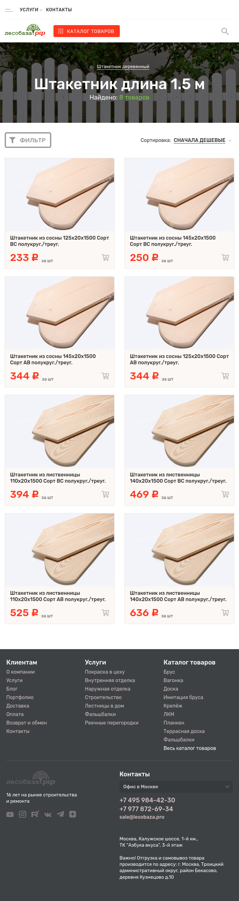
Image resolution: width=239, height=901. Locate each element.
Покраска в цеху (105, 672)
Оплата (15, 714)
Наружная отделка (108, 689)
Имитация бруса (183, 697)
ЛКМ (169, 714)
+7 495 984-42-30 (147, 800)
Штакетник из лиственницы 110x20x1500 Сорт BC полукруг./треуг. (58, 478)
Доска (171, 689)
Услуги (14, 680)
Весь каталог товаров (190, 748)
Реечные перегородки (111, 723)
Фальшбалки (100, 714)
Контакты (59, 10)
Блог (12, 689)
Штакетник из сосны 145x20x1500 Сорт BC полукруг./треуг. (173, 241)
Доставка (17, 706)
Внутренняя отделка (110, 680)
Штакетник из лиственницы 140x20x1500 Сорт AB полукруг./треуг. (178, 596)
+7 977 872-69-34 (146, 809)
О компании (20, 672)
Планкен (174, 723)
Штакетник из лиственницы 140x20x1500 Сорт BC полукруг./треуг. (178, 478)
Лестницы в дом (104, 706)
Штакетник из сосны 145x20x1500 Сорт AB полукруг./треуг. (53, 359)
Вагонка (173, 680)
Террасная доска (184, 731)
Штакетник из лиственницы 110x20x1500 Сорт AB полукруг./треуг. (58, 596)
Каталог (90, 31)
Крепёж (173, 706)
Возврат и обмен (26, 723)
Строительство (103, 697)
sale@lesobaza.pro (141, 817)
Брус (169, 672)
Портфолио (20, 697)
